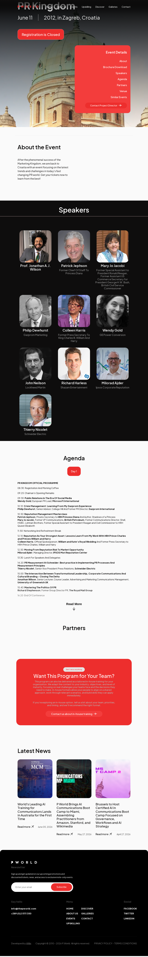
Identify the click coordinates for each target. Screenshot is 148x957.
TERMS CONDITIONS (125, 944)
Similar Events (119, 97)
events (73, 6)
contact (126, 6)
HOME (69, 909)
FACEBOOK (130, 909)
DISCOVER (87, 909)
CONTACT (87, 919)
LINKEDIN (129, 919)
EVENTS (70, 919)
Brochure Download (115, 67)
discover (99, 6)
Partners (122, 85)
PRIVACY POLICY (103, 944)
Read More (74, 607)
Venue (123, 91)
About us (61, 6)
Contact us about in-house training (74, 714)
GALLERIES (87, 914)
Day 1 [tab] (74, 471)
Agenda (122, 79)
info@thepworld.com (23, 909)
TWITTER (129, 914)
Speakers (121, 73)
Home (49, 6)
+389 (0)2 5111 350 (21, 914)
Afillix (28, 944)
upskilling (86, 6)
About (123, 61)
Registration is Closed (41, 34)
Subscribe (61, 888)
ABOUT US (72, 914)
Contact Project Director (106, 105)
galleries (113, 6)
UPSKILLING (73, 924)
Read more (26, 828)
